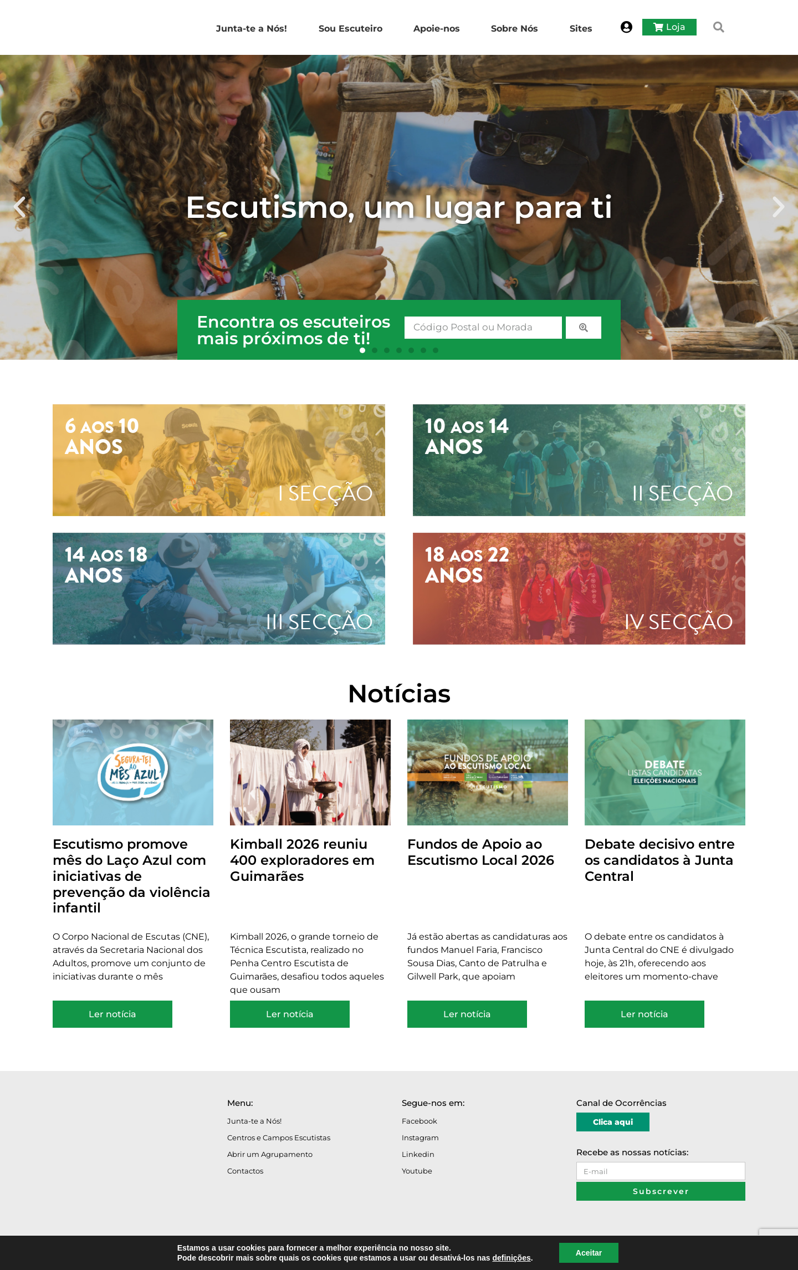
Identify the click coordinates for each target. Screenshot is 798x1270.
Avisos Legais (109, 1254)
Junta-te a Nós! (254, 1120)
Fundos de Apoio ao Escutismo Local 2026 (480, 852)
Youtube (417, 1170)
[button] (719, 27)
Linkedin (418, 1154)
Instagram (420, 1137)
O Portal (69, 1254)
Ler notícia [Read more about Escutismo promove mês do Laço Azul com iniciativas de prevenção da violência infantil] (112, 1014)
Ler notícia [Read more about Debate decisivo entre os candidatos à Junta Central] (644, 1014)
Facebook (419, 1120)
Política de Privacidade (170, 1254)
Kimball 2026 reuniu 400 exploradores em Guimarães (302, 860)
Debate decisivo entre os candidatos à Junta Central (660, 860)
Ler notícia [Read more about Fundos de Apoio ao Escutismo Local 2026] (467, 1014)
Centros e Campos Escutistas (278, 1137)
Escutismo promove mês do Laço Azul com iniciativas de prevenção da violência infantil (132, 876)
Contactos (245, 1170)
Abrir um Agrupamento (270, 1154)
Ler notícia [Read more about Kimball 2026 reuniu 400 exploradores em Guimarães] (290, 1014)
